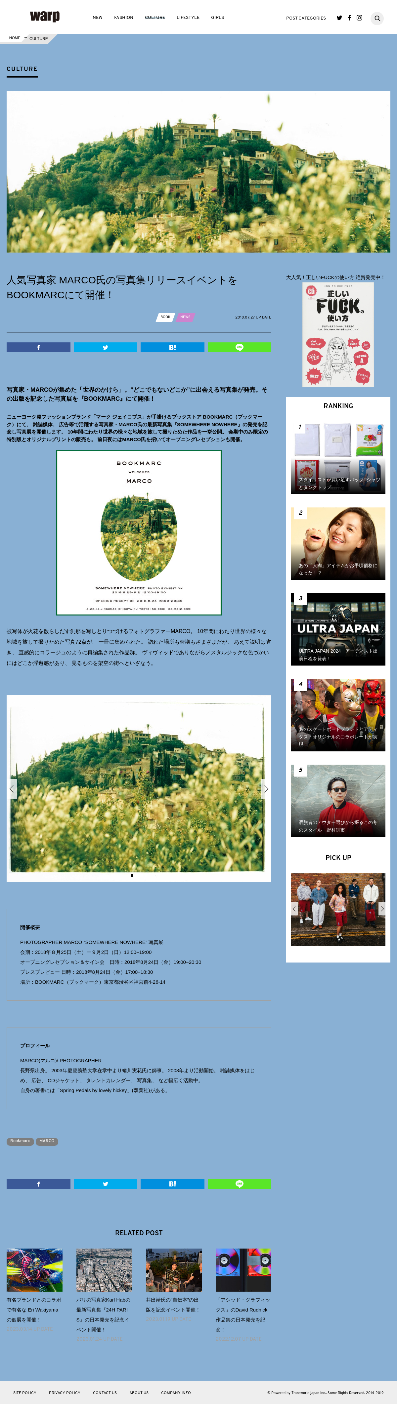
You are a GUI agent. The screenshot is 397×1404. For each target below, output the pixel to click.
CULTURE (155, 17)
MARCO (52, 1141)
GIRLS (217, 17)
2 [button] (136, 875)
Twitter (339, 18)
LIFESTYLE (188, 17)
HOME (14, 38)
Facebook (349, 18)
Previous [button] (12, 789)
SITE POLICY (24, 1393)
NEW (98, 17)
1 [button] (132, 875)
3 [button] (141, 875)
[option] (139, 788)
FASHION (123, 17)
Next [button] (266, 789)
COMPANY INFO (176, 1393)
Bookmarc (22, 1141)
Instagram (359, 18)
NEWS (187, 317)
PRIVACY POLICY (64, 1393)
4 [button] (146, 875)
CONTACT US (105, 1393)
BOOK (166, 317)
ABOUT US (139, 1393)
